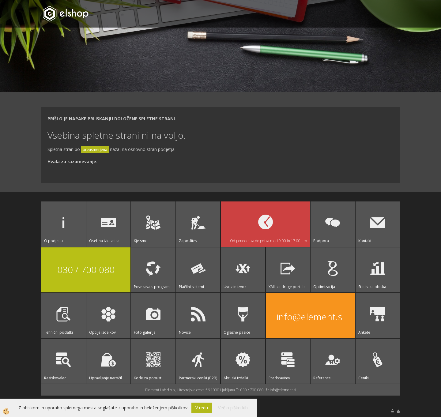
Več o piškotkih (233, 408)
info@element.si (310, 316)
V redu (201, 408)
